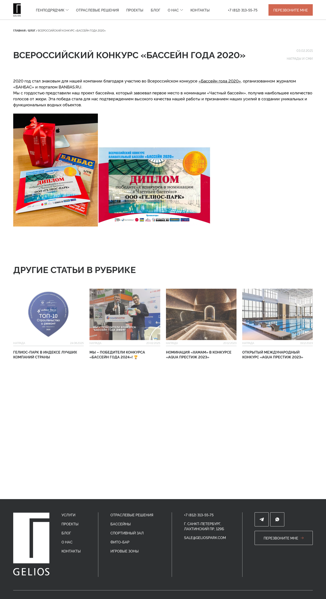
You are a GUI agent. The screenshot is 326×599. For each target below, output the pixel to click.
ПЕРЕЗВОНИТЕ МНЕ (290, 9)
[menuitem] (52, 9)
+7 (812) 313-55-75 (242, 9)
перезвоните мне (284, 537)
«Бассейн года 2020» (220, 80)
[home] (31, 544)
